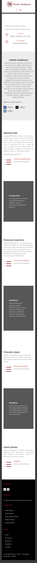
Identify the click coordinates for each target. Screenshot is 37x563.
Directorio (8, 545)
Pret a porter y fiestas (11, 520)
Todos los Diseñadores (22, 160)
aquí (30, 504)
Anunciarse (8, 542)
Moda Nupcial (9, 517)
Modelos (17, 464)
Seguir (10, 108)
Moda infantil (9, 514)
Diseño (20, 35)
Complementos (9, 526)
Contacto (8, 551)
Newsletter (8, 548)
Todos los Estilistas (21, 369)
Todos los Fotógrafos (22, 261)
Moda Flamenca (10, 523)
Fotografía (21, 42)
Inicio (6, 539)
